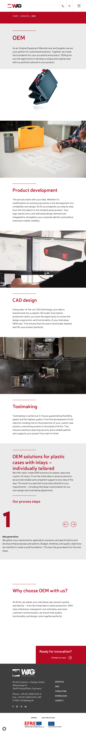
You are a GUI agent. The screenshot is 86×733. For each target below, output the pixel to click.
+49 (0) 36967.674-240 (29, 697)
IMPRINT (34, 718)
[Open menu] (78, 6)
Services (25, 16)
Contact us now (61, 657)
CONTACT (59, 700)
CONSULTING (61, 691)
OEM (57, 686)
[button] (4, 729)
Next (73, 524)
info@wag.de (27, 700)
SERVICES (59, 681)
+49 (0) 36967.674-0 (31, 693)
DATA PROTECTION (48, 718)
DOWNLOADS (61, 695)
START (16, 16)
